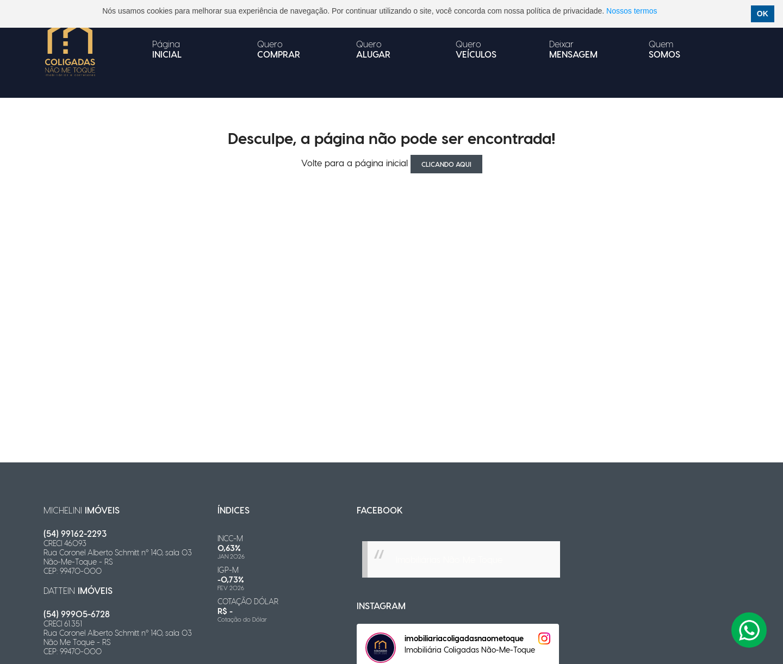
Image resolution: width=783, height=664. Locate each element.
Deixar (573, 49)
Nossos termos (631, 11)
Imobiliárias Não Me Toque (449, 559)
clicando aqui (446, 164)
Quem (664, 49)
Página (167, 49)
